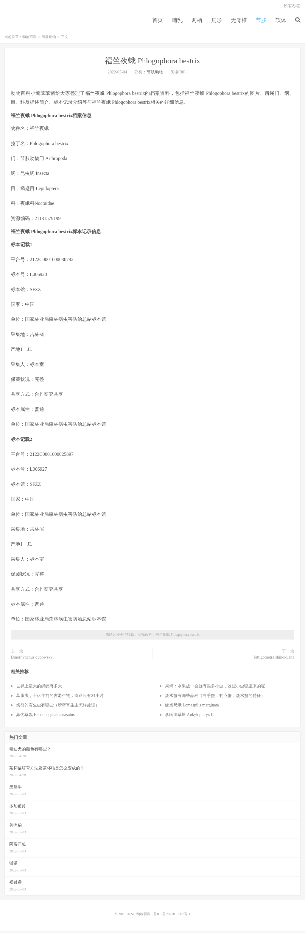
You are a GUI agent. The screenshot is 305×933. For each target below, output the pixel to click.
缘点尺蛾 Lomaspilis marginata (192, 707)
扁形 (216, 22)
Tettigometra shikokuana (273, 659)
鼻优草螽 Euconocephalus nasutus (45, 717)
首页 (157, 22)
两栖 (197, 22)
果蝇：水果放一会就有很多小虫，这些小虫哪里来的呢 (215, 688)
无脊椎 (239, 22)
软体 (281, 22)
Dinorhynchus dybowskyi (32, 659)
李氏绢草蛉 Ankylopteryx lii (189, 717)
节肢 (261, 22)
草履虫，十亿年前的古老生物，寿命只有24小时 (60, 698)
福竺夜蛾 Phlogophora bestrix (152, 63)
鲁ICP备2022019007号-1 (172, 916)
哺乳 (177, 22)
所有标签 (292, 7)
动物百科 (29, 39)
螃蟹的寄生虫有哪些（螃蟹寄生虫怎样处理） (57, 707)
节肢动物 (49, 39)
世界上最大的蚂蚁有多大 (39, 688)
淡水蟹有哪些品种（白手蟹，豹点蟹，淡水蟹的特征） (215, 698)
